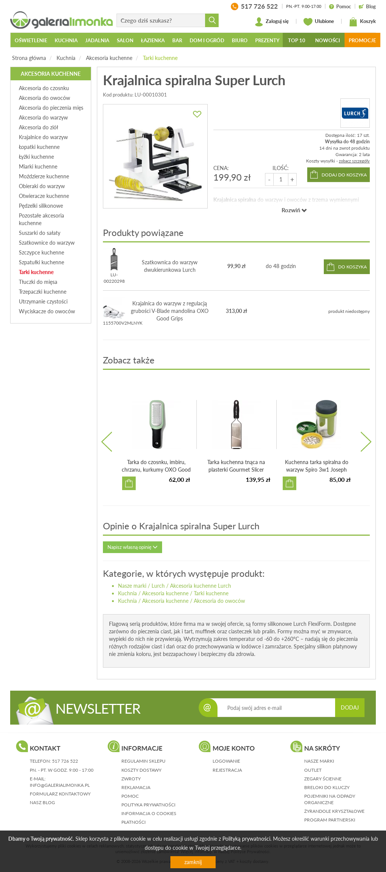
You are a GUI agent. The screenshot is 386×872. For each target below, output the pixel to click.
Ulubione (318, 21)
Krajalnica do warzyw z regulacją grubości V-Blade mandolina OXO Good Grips (169, 311)
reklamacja (135, 787)
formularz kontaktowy (60, 794)
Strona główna (29, 58)
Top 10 (296, 40)
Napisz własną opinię (132, 547)
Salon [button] (125, 40)
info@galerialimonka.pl (60, 785)
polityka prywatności (148, 805)
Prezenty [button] (267, 40)
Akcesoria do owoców (219, 601)
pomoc (130, 796)
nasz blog (42, 802)
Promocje (362, 40)
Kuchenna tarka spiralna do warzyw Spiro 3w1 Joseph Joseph (316, 469)
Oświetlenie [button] (31, 40)
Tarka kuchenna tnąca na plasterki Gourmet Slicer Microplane (236, 469)
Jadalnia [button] (97, 40)
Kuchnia (66, 58)
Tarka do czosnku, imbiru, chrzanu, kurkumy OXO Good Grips (156, 469)
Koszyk (362, 21)
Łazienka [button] (153, 40)
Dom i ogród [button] (207, 40)
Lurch (158, 585)
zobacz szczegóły (354, 160)
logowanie (226, 761)
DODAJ (350, 707)
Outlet (313, 770)
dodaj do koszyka (344, 175)
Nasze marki (132, 585)
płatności (133, 822)
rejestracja (227, 770)
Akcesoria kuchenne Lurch (200, 585)
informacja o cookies (148, 813)
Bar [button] (177, 40)
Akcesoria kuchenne (109, 58)
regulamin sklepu (143, 761)
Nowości (327, 40)
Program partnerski (329, 820)
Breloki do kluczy (326, 787)
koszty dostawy (141, 770)
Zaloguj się (271, 21)
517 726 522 (65, 761)
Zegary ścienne (323, 779)
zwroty (131, 779)
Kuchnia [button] (66, 40)
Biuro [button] (240, 40)
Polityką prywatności (246, 838)
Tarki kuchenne (160, 58)
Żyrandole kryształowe (334, 811)
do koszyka (352, 267)
